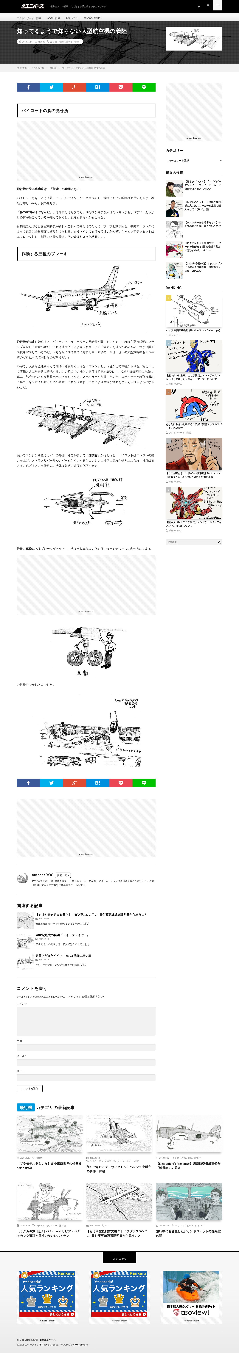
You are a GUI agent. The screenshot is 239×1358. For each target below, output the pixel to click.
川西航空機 (180, 1161)
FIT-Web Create (49, 1349)
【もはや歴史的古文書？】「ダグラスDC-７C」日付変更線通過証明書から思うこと (91, 918)
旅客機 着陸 (57, 45)
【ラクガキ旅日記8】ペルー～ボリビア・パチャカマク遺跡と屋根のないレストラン (50, 1238)
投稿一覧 (62, 878)
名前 (20, 1044)
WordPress (82, 1349)
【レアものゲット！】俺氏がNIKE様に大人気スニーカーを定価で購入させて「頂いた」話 (203, 209)
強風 (190, 1161)
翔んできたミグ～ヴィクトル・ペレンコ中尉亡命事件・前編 (119, 1172)
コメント (22, 1007)
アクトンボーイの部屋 (30, 18)
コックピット (186, 1230)
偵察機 (39, 1161)
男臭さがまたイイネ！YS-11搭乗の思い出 (63, 959)
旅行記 (62, 1230)
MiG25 (108, 1164)
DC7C (108, 1230)
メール (22, 1059)
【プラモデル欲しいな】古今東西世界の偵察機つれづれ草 (50, 1169)
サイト (21, 1074)
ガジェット (174, 338)
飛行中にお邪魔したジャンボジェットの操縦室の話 (189, 1238)
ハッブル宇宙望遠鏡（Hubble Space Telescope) (193, 333)
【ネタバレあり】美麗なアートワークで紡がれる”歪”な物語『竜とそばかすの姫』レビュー (202, 250)
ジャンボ (199, 1230)
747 (176, 1230)
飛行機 (41, 45)
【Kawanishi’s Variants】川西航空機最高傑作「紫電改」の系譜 (188, 1169)
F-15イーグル (96, 1164)
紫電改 (197, 1161)
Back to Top (120, 1263)
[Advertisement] (86, 150)
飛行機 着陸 (72, 45)
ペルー (54, 1230)
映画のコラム (175, 387)
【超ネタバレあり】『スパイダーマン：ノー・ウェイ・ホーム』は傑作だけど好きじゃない (202, 188)
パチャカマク (42, 1230)
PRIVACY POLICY (99, 18)
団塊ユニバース (48, 1344)
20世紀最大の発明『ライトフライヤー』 (62, 938)
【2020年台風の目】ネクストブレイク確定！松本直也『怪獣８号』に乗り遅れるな (203, 270)
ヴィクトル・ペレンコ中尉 (126, 1164)
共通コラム (75, 18)
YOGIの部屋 (56, 18)
